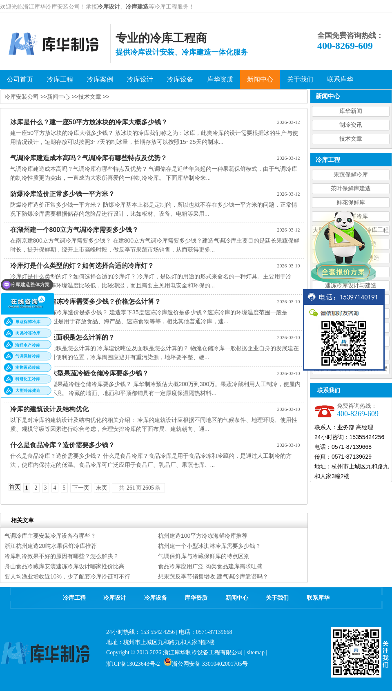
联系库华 (318, 598)
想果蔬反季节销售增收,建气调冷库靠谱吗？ (213, 576)
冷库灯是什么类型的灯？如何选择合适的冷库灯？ (82, 265)
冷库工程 (74, 598)
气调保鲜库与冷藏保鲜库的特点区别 (203, 556)
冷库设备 (155, 598)
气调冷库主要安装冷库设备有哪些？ (50, 535)
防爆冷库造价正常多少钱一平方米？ (62, 193)
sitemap (256, 652)
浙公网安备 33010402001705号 (206, 664)
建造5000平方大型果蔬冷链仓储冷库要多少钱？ (79, 373)
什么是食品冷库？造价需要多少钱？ (62, 445)
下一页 (80, 488)
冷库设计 (108, 6)
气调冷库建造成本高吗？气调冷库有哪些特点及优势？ (88, 158)
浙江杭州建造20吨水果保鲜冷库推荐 (50, 546)
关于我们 (277, 598)
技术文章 (350, 139)
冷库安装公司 (21, 96)
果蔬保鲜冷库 (351, 175)
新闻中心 (58, 96)
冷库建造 (137, 6)
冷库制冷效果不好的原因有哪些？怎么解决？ (61, 556)
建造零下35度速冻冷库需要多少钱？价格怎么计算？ (85, 301)
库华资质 (196, 598)
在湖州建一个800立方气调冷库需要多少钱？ (74, 229)
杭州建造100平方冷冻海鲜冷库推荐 (202, 535)
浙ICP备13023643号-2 (133, 664)
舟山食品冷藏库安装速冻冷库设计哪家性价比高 (64, 566)
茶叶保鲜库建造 (351, 188)
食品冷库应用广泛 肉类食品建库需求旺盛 (210, 566)
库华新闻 (350, 111)
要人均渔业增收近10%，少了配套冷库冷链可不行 (67, 576)
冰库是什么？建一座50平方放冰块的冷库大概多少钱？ (89, 122)
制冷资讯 (350, 125)
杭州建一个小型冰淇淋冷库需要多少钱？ (209, 546)
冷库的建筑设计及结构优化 (49, 409)
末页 (101, 488)
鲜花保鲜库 (350, 202)
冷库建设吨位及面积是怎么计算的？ (62, 337)
